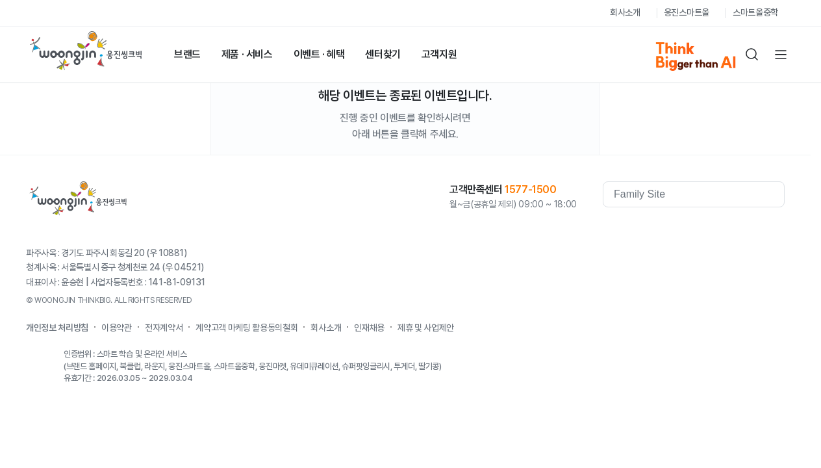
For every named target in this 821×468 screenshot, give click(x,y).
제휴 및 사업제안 (426, 327)
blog (748, 230)
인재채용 (369, 327)
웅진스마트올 (686, 12)
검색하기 (752, 54)
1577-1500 (530, 189)
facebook (670, 230)
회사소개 (625, 12)
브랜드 (187, 54)
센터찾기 (382, 54)
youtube (696, 230)
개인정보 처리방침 (57, 327)
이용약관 (116, 327)
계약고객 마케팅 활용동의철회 (246, 327)
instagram (774, 230)
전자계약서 (164, 327)
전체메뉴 (780, 54)
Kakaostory (722, 230)
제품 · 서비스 (247, 54)
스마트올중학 (755, 12)
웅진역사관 (629, 230)
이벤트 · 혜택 (319, 54)
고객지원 (439, 54)
